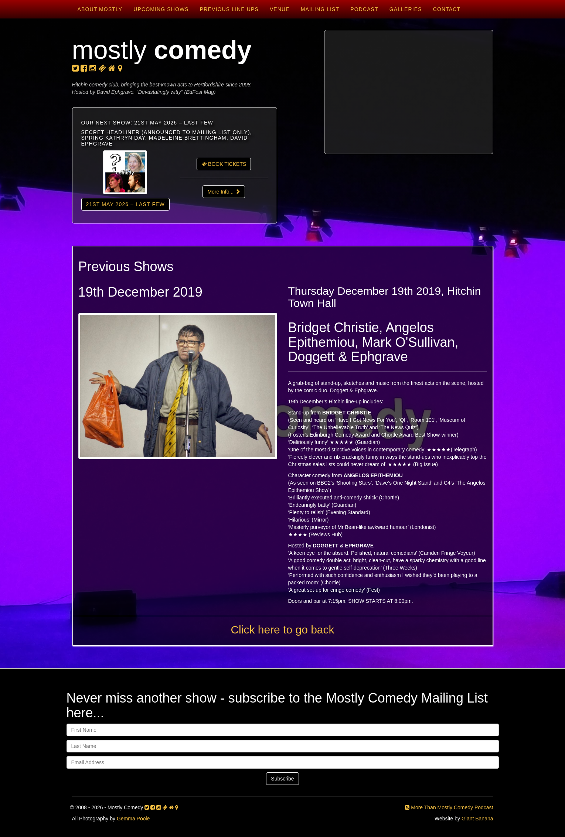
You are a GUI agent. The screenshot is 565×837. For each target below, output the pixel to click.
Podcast (364, 9)
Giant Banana (477, 818)
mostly (162, 49)
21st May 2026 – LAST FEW (125, 204)
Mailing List (320, 9)
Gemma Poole (133, 818)
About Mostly (100, 9)
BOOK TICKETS (223, 164)
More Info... (223, 192)
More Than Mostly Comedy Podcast (449, 807)
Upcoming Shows (160, 9)
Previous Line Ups (229, 9)
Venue (280, 9)
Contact (446, 9)
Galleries (405, 9)
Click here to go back (282, 630)
